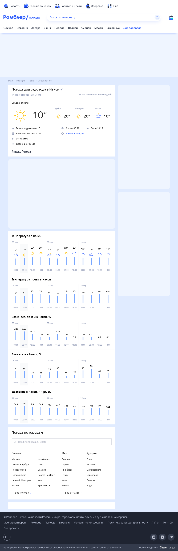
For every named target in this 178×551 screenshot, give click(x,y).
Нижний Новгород (21, 480)
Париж (65, 464)
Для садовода (132, 28)
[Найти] (157, 17)
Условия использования (89, 522)
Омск (41, 464)
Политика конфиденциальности (128, 522)
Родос (90, 485)
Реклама (36, 522)
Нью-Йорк (67, 469)
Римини (91, 480)
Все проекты (11, 528)
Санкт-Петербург (20, 464)
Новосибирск (19, 469)
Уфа (40, 480)
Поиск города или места (26, 94)
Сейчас (8, 28)
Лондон (66, 459)
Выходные (113, 28)
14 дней (86, 28)
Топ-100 (168, 522)
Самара (42, 469)
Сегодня (22, 28)
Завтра (36, 28)
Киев (64, 480)
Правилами (114, 547)
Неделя (59, 28)
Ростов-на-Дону (46, 475)
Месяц (98, 28)
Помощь (50, 522)
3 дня (47, 28)
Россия (16, 453)
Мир (64, 453)
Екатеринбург (19, 475)
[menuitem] (11, 6)
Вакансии (65, 522)
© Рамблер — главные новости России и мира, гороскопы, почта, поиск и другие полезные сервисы (65, 517)
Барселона (92, 475)
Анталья (91, 464)
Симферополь (94, 469)
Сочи (89, 459)
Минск (65, 485)
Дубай (65, 475)
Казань (15, 485)
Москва (16, 459)
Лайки (155, 522)
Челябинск (44, 459)
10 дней (73, 28)
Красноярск (44, 485)
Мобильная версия (15, 522)
